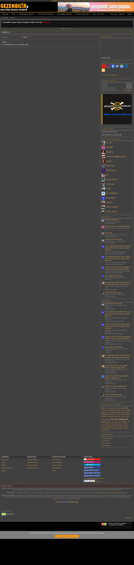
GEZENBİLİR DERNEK (81, 1)
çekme (123, 410)
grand (104, 419)
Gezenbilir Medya (32, 491)
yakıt (121, 428)
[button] (9, 14)
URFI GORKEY (112, 207)
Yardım (54, 496)
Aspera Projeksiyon (106, 445)
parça (121, 424)
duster (128, 414)
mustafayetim (112, 193)
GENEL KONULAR (110, 391)
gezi (123, 416)
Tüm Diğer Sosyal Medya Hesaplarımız (94, 504)
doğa (123, 414)
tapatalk (125, 426)
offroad (108, 424)
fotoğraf (110, 416)
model (108, 422)
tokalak (109, 202)
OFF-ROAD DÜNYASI (45, 14)
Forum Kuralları (56, 486)
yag (117, 428)
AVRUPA (107, 279)
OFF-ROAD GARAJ (111, 236)
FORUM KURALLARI (122, 1)
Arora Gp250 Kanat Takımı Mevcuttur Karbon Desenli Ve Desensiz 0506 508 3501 (118, 248)
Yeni (13, 14)
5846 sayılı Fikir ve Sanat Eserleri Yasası (108, 518)
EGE (106, 230)
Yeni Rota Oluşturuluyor (113, 293)
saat (107, 426)
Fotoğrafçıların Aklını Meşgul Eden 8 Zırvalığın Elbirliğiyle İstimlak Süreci (118, 283)
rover (103, 426)
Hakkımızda (5, 486)
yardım (126, 428)
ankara (115, 408)
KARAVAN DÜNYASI (26, 14)
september (110, 198)
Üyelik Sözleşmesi (57, 488)
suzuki (120, 426)
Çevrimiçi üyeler (108, 128)
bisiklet (113, 410)
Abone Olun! (93, 507)
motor (124, 422)
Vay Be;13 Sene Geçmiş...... (114, 239)
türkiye (108, 428)
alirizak (109, 143)
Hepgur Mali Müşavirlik (107, 438)
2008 (103, 408)
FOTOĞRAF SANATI (111, 290)
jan (107, 175)
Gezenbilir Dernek (33, 488)
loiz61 (108, 189)
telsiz (103, 428)
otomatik (115, 424)
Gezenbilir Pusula (32, 486)
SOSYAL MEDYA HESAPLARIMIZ (108, 1)
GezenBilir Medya (74, 528)
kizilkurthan (111, 179)
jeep (108, 419)
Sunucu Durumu (6, 537)
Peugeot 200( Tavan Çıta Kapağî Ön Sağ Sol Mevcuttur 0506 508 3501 (118, 268)
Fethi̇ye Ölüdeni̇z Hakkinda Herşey (117, 226)
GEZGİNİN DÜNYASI (64, 14)
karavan (123, 419)
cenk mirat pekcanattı (115, 412)
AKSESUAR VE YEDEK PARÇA (114, 253)
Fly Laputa (128, 90)
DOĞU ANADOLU (110, 296)
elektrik (104, 416)
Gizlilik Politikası (56, 491)
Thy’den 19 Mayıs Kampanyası (115, 386)
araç (126, 408)
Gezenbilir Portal (32, 494)
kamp (114, 419)
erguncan (110, 166)
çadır (118, 410)
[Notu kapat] (130, 550)
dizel (118, 414)
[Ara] (129, 14)
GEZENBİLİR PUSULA (56, 1)
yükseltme (105, 430)
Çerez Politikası (56, 494)
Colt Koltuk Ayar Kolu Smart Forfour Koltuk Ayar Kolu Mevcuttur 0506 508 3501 (118, 259)
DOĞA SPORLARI (82, 14)
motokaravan (116, 422)
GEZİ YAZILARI (98, 14)
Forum (5, 14)
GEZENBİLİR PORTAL (68, 1)
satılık (115, 426)
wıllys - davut (111, 212)
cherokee (127, 412)
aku (111, 408)
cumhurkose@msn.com (116, 156)
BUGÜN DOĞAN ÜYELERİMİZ (111, 139)
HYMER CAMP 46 (111, 220)
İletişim (4, 496)
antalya (120, 408)
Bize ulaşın (129, 544)
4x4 (107, 408)
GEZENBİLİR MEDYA (93, 1)
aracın (104, 410)
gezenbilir (117, 416)
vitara (113, 428)
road (125, 424)
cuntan (109, 161)
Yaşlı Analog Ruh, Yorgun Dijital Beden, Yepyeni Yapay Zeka (116, 367)
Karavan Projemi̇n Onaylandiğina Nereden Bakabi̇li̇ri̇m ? (117, 377)
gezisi (127, 416)
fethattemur (111, 170)
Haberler (4, 491)
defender (105, 414)
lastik (103, 422)
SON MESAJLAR (107, 217)
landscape (110, 184)
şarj (111, 426)
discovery (112, 414)
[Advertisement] (116, 464)
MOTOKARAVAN (110, 223)
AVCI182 (109, 147)
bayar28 (109, 152)
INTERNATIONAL (110, 243)
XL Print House (105, 440)
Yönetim (4, 488)
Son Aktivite (4, 17)
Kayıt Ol (12, 17)
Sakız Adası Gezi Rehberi (114, 276)
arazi (108, 410)
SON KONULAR (106, 300)
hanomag (108, 233)
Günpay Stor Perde (106, 443)
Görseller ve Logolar (7, 494)
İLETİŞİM (131, 1)
